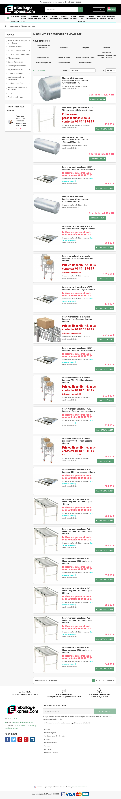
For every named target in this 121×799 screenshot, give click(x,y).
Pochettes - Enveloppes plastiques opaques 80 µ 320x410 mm (21, 121)
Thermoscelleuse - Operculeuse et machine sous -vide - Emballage (106, 55)
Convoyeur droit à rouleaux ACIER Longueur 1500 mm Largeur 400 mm (78, 227)
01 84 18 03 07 (76, 2)
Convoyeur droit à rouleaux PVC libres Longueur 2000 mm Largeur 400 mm (77, 561)
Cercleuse (107, 48)
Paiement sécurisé (50, 742)
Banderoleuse (64, 48)
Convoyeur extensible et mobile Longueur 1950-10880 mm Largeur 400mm (77, 258)
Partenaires (48, 749)
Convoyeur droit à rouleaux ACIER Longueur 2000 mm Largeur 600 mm (78, 471)
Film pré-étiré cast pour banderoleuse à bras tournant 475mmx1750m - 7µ (75, 80)
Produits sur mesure (51, 752)
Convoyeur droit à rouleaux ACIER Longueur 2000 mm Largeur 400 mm (78, 288)
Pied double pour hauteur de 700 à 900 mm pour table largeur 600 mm (77, 109)
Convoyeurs (85, 48)
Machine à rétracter (85, 62)
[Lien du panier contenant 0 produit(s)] (111, 9)
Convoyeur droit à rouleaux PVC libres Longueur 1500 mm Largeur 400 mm (77, 531)
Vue (103, 70)
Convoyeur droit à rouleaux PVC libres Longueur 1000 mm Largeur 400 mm (77, 501)
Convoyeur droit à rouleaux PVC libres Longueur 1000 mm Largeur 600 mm (77, 590)
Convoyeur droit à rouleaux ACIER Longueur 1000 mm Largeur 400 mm (78, 168)
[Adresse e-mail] (68, 711)
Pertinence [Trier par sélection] (74, 70)
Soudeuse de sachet (64, 62)
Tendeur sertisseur (64, 57)
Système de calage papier (43, 62)
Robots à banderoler (43, 57)
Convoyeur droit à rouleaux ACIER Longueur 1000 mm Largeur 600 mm (78, 349)
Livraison (47, 729)
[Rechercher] (64, 9)
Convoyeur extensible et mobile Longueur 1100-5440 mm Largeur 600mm (77, 440)
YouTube (19, 739)
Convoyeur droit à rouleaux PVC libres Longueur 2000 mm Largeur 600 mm (77, 649)
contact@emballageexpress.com (23, 722)
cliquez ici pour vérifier (79, 787)
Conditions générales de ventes (54, 736)
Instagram (32, 739)
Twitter (13, 739)
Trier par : (65, 70)
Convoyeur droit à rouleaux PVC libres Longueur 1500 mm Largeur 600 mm (77, 620)
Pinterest (26, 739)
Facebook (7, 739)
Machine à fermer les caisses (85, 57)
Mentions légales (50, 733)
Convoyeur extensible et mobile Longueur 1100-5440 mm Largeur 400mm (77, 319)
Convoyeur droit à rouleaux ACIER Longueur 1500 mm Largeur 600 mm (78, 410)
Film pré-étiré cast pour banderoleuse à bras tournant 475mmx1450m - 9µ (75, 139)
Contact (47, 746)
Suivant (110, 680)
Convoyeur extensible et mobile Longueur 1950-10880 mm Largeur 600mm (77, 380)
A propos (47, 739)
